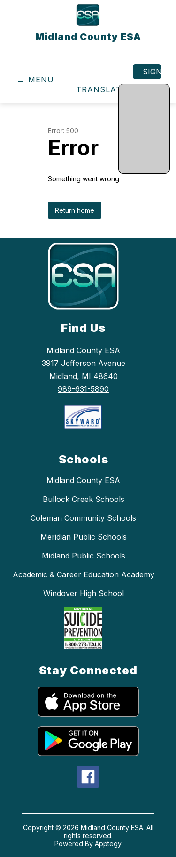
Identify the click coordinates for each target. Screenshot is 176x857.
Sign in (152, 71)
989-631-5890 (83, 389)
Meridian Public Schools (83, 537)
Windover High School (83, 593)
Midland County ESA (83, 480)
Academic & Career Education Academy (83, 574)
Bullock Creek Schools (83, 499)
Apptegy (108, 844)
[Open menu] (34, 80)
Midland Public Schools (83, 555)
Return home (74, 210)
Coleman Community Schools (83, 518)
